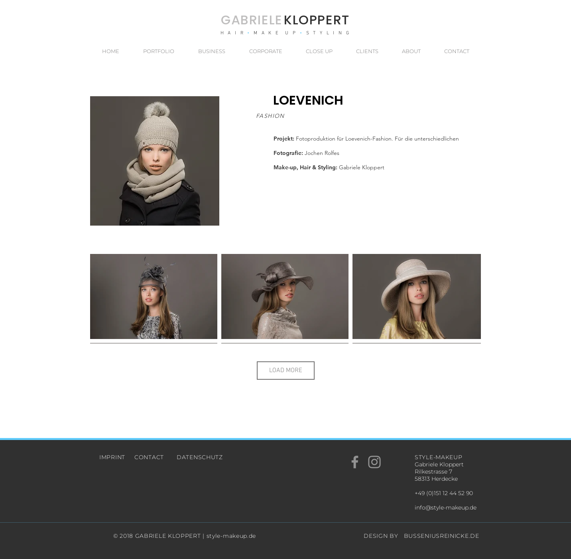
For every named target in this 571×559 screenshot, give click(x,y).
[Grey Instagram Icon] (374, 462)
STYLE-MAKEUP (438, 457)
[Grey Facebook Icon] (355, 462)
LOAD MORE (285, 371)
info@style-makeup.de (445, 507)
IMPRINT (112, 457)
